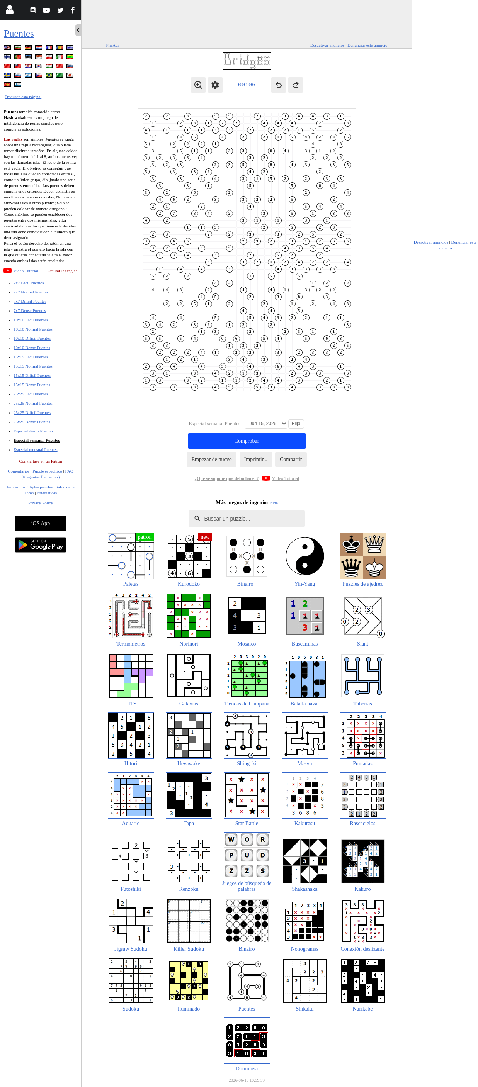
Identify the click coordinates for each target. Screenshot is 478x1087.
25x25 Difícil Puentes (32, 412)
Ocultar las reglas (62, 270)
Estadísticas (47, 492)
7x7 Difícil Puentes (30, 301)
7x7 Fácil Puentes (29, 282)
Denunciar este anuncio (367, 45)
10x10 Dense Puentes (32, 347)
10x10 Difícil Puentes (32, 338)
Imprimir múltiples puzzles (30, 487)
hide (274, 502)
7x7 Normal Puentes (31, 292)
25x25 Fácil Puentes (31, 394)
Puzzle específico (47, 471)
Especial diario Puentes (33, 431)
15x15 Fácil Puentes (31, 356)
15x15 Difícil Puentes (32, 375)
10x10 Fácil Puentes (31, 319)
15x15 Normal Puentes (33, 366)
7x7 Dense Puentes (30, 310)
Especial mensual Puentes (36, 449)
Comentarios (18, 471)
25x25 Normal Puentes (33, 403)
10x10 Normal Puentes (33, 329)
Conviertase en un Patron (40, 461)
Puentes (19, 33)
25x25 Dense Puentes (32, 421)
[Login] (9, 11)
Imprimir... (255, 459)
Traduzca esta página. (23, 96)
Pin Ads (113, 45)
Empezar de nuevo (211, 459)
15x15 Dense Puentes (32, 384)
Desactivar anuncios (327, 45)
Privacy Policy (40, 502)
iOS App (40, 523)
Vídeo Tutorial (25, 270)
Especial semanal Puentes (37, 440)
